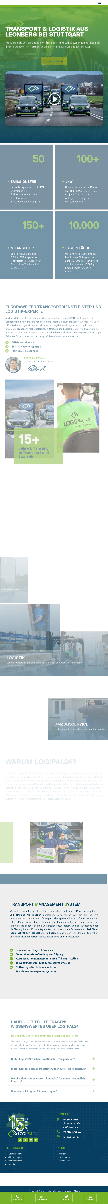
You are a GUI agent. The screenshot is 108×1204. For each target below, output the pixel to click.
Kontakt (62, 1161)
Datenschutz (64, 1168)
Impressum (64, 1165)
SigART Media (73, 1198)
